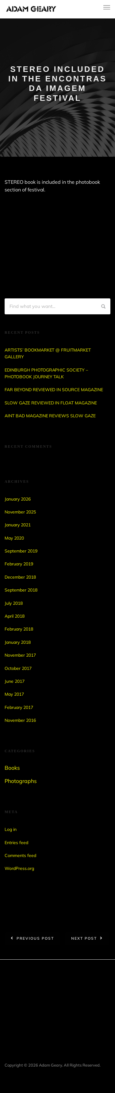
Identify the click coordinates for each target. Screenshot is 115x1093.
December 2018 (20, 577)
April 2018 (15, 616)
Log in (11, 829)
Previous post (35, 938)
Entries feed (16, 842)
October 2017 (18, 668)
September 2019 (21, 551)
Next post (84, 938)
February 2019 (19, 564)
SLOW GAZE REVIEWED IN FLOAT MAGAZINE (51, 403)
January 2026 (18, 499)
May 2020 (14, 538)
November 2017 (20, 655)
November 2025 (20, 512)
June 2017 (15, 681)
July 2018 (14, 603)
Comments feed (20, 855)
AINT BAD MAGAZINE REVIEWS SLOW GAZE (50, 416)
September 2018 (21, 590)
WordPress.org (19, 868)
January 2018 (18, 642)
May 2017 (14, 694)
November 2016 (20, 720)
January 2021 (18, 525)
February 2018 (19, 629)
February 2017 (19, 707)
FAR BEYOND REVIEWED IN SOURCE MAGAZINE (54, 389)
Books (12, 767)
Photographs (21, 780)
